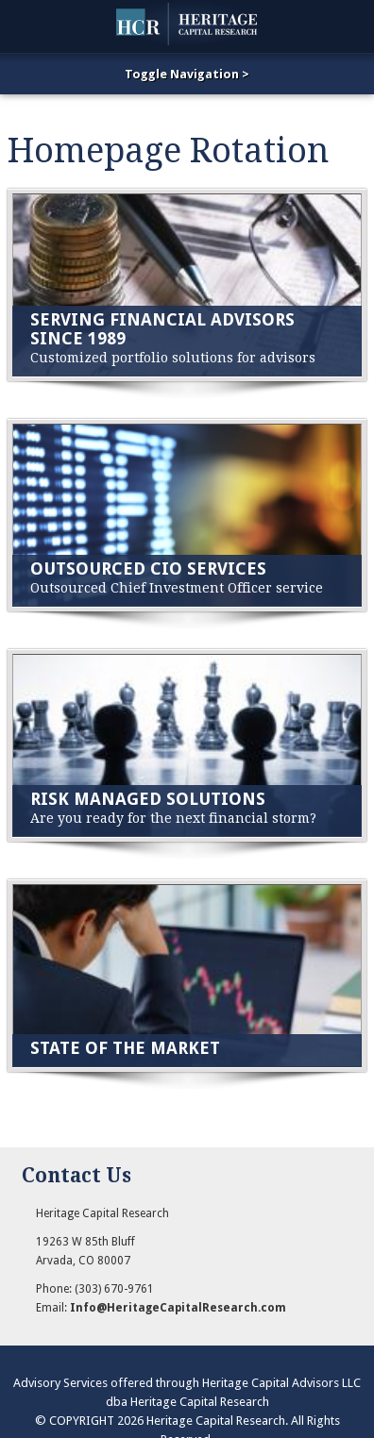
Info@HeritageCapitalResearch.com (178, 1307)
